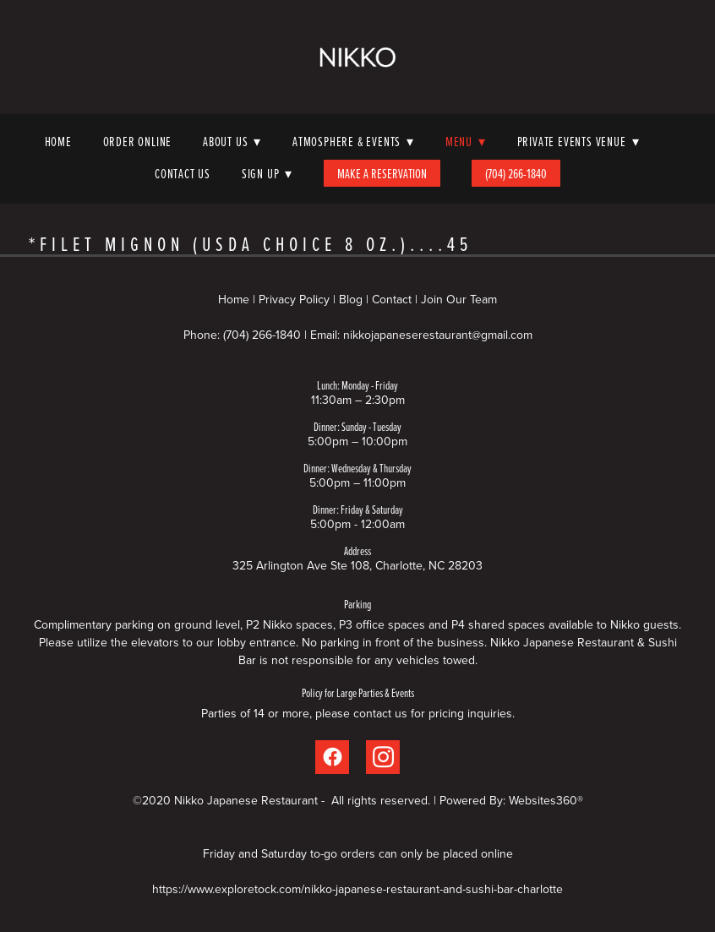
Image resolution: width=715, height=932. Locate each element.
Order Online (137, 141)
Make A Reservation (382, 173)
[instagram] (383, 757)
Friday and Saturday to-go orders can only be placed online (358, 853)
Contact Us (182, 173)
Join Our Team (459, 299)
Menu (465, 141)
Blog (351, 299)
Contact (392, 299)
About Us (232, 141)
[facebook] (332, 757)
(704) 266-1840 (516, 173)
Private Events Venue (578, 141)
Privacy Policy (294, 299)
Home (58, 141)
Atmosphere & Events (353, 141)
